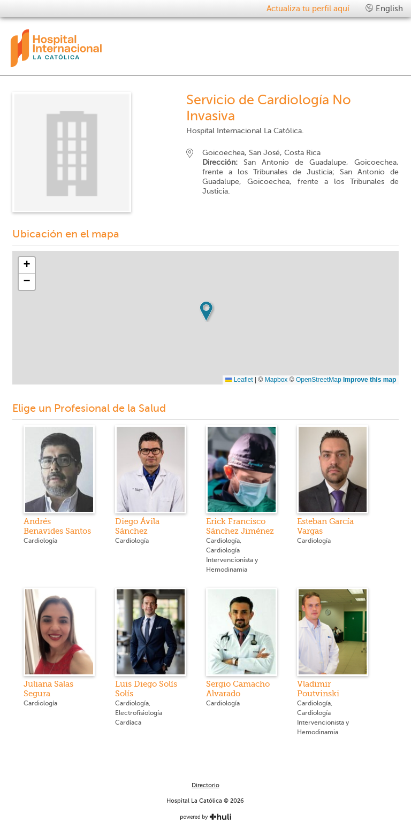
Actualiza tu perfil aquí (308, 8)
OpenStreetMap (318, 379)
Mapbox (276, 379)
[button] (206, 311)
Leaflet (239, 379)
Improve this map (369, 379)
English (384, 8)
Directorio (205, 785)
